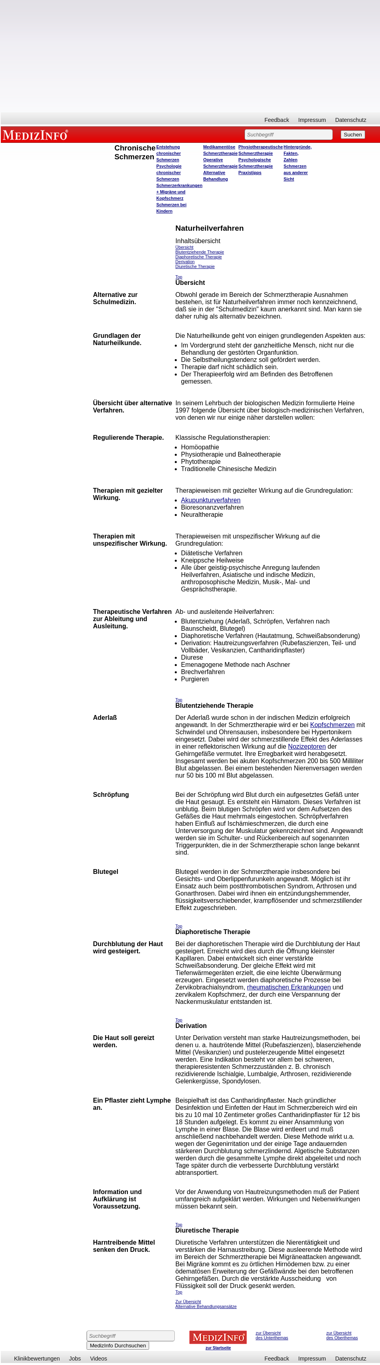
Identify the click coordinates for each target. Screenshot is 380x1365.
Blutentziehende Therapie (200, 252)
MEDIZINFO (37, 134)
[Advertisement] (190, 56)
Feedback (277, 120)
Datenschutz (350, 120)
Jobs (75, 1358)
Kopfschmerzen (332, 724)
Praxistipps (250, 172)
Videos (98, 1358)
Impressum (312, 120)
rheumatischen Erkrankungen (289, 987)
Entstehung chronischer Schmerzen (168, 153)
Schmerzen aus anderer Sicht (296, 172)
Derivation (185, 261)
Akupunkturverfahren (211, 500)
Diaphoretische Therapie (199, 256)
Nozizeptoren (307, 746)
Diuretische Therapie (195, 266)
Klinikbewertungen (37, 1358)
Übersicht (185, 247)
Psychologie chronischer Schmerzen (169, 172)
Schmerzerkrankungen (179, 185)
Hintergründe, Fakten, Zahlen (298, 153)
